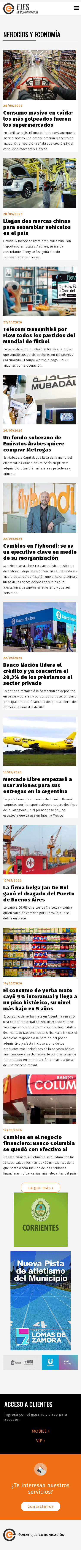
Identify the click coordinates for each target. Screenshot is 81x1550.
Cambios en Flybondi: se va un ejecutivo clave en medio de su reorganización (40, 552)
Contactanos (40, 1506)
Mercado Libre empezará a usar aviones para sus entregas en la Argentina (37, 785)
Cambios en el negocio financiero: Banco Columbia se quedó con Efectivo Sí (39, 1143)
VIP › (40, 1440)
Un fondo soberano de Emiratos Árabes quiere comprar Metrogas (33, 444)
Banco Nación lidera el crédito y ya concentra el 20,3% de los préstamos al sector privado (37, 674)
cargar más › (40, 1187)
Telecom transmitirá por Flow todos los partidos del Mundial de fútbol (39, 335)
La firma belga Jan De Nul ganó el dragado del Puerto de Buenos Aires (39, 894)
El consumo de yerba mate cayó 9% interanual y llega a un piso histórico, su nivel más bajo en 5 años (40, 999)
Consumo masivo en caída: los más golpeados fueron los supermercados (38, 119)
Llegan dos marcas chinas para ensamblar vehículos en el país (37, 227)
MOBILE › (40, 1431)
